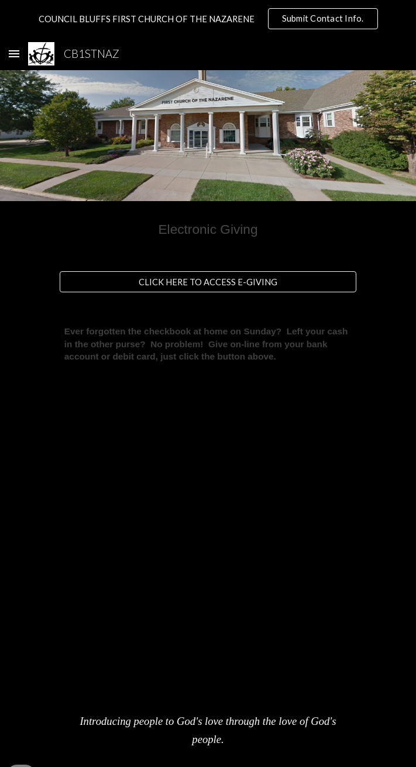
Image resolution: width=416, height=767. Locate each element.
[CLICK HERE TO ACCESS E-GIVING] (208, 281)
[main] (208, 229)
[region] (208, 18)
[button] (14, 53)
